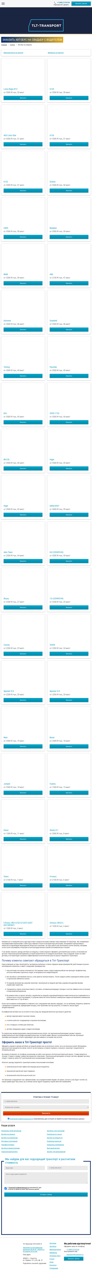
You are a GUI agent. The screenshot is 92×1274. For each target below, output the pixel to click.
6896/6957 (54, 506)
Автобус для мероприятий (56, 1152)
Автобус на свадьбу (8, 1134)
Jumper (7, 784)
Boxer (52, 737)
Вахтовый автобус (53, 1148)
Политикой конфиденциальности (21, 1119)
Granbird (53, 321)
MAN (6, 274)
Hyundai (53, 367)
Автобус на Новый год (55, 1138)
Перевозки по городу (54, 1134)
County (7, 645)
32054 (52, 645)
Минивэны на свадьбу (56, 53)
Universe (7, 321)
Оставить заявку (46, 1195)
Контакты (53, 1265)
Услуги (52, 1259)
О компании (54, 1268)
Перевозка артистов (54, 1141)
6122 (6, 182)
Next (5, 737)
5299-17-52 (54, 413)
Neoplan (53, 228)
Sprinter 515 (9, 691)
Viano (6, 876)
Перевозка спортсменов (55, 1145)
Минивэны (53, 1253)
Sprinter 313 (55, 691)
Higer (52, 459)
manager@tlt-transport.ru (75, 1255)
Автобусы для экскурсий (55, 1131)
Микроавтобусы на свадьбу (13, 53)
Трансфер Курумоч (7, 1145)
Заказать (23, 98)
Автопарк (53, 1243)
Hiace (6, 830)
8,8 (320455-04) (56, 552)
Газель (53, 784)
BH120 (6, 459)
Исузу (6, 598)
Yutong (7, 367)
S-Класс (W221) (56, 923)
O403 (6, 228)
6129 (52, 89)
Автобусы (53, 1246)
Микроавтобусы (55, 1249)
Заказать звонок (81, 4)
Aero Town (8, 552)
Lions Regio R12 (10, 89)
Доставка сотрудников (9, 1141)
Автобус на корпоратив (9, 1138)
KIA (5, 413)
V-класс (53, 876)
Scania (52, 182)
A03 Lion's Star (10, 135)
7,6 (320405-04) (56, 598)
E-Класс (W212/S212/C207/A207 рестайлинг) (18, 924)
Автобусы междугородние (10, 1148)
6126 (52, 135)
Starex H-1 (54, 830)
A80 (51, 274)
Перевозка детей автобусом (11, 1131)
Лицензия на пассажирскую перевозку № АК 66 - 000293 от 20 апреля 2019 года (33, 1249)
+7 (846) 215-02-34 (63, 2)
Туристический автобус (9, 1152)
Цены (52, 1262)
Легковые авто (55, 1256)
